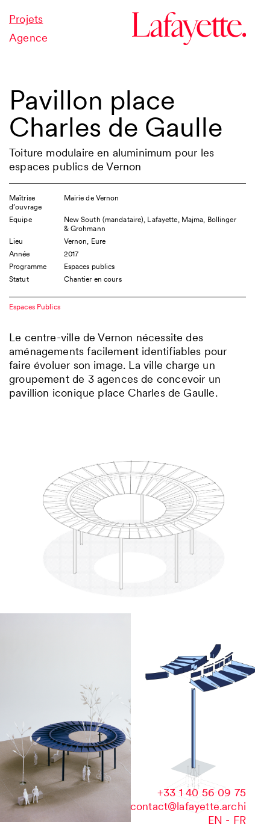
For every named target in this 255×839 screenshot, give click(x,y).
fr (239, 820)
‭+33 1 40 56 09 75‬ (201, 792)
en (215, 820)
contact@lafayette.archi (188, 806)
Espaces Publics (34, 306)
